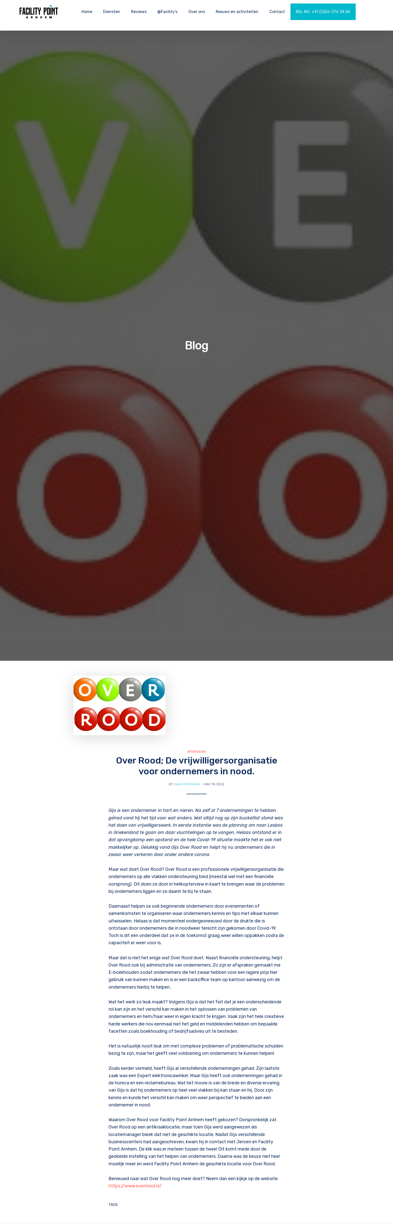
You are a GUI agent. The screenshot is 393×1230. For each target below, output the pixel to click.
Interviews (196, 751)
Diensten (111, 11)
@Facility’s (167, 11)
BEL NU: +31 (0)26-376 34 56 (323, 11)
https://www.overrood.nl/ (135, 1186)
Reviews (139, 11)
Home (86, 11)
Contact (277, 11)
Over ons (196, 11)
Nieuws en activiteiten (237, 11)
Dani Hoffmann (187, 784)
